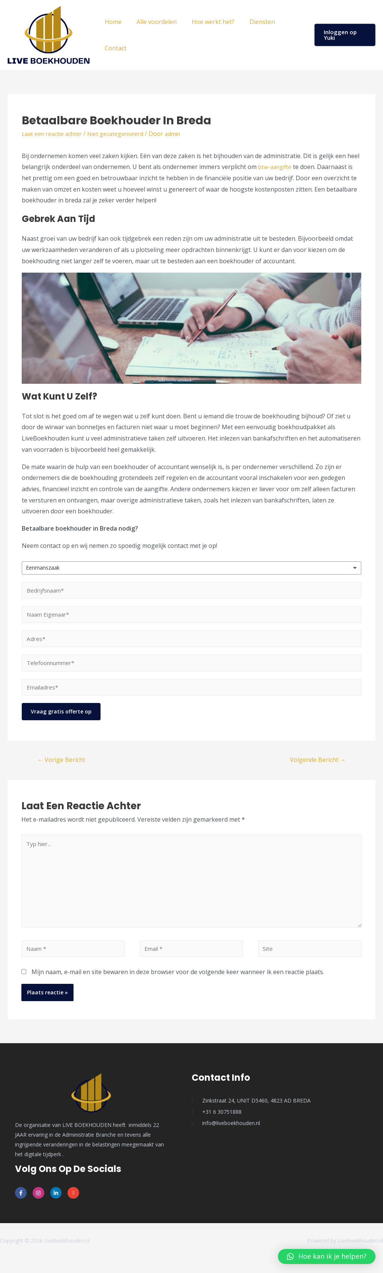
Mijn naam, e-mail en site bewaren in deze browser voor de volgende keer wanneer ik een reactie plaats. (178, 986)
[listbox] (191, 568)
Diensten (251, 22)
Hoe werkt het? (205, 22)
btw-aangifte (276, 167)
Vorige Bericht (63, 766)
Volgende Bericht (315, 766)
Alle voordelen (152, 22)
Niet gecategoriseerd (121, 134)
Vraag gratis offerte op (61, 718)
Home (111, 22)
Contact (114, 48)
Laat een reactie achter (54, 134)
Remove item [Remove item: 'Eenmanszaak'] (348, 568)
